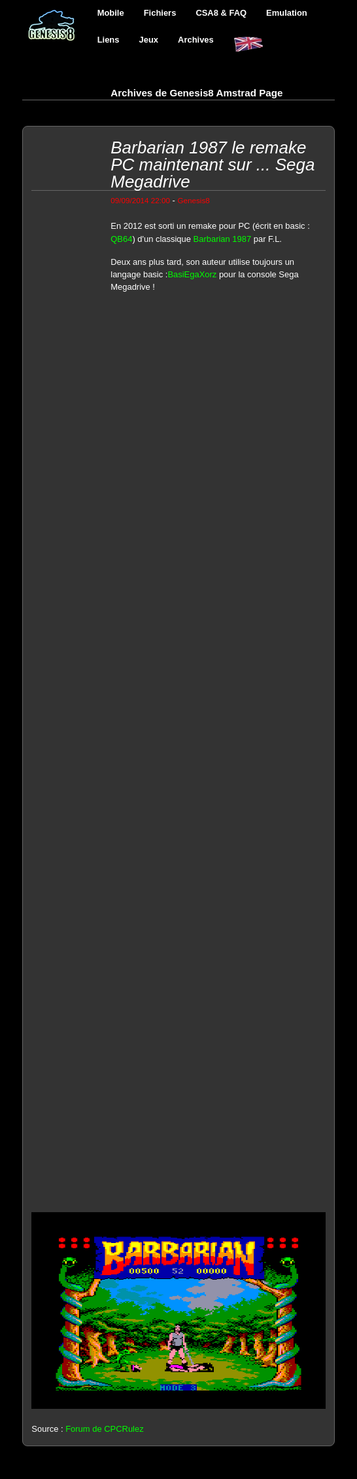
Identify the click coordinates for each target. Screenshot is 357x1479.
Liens (108, 40)
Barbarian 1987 (223, 239)
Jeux (149, 40)
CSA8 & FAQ (221, 13)
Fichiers (160, 13)
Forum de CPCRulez (104, 1429)
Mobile (110, 13)
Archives (196, 40)
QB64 (121, 239)
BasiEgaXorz (191, 274)
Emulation (286, 13)
